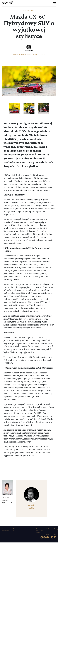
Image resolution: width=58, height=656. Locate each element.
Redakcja (21, 529)
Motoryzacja (40, 54)
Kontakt (48, 529)
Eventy (56, 529)
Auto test (29, 10)
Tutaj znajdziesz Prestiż (39, 531)
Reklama (30, 529)
